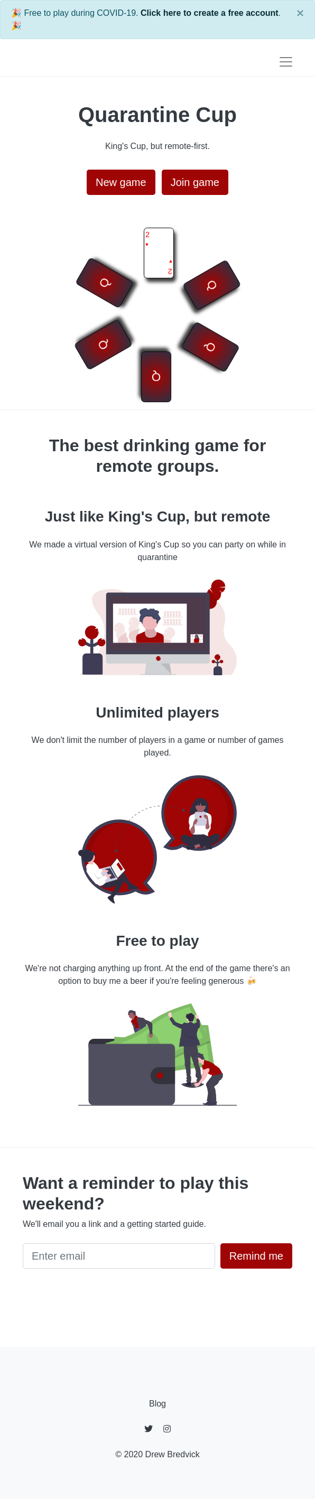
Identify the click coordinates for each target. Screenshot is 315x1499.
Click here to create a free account (210, 12)
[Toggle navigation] (286, 62)
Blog (157, 1403)
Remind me (256, 1256)
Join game (195, 182)
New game (121, 182)
